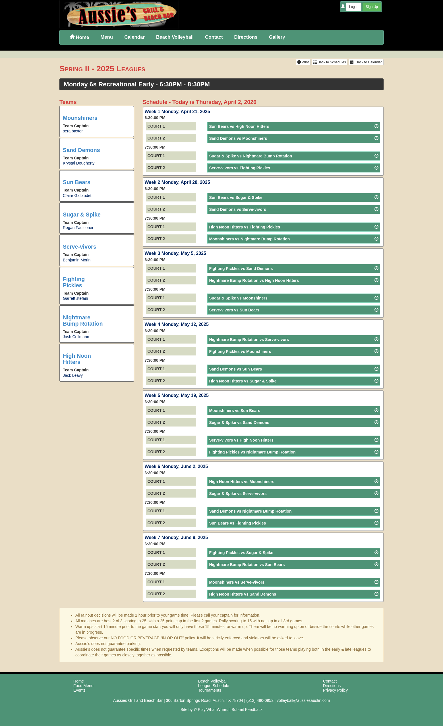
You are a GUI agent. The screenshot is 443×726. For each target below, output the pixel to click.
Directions (246, 37)
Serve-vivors (79, 247)
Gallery (277, 37)
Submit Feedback (246, 709)
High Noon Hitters (77, 359)
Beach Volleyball (175, 37)
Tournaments (209, 690)
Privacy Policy (335, 690)
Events (79, 690)
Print (303, 62)
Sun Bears (76, 182)
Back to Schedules (329, 62)
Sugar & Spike (82, 214)
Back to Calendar (366, 62)
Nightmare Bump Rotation (83, 320)
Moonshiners (80, 118)
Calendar (134, 37)
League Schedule (213, 685)
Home (79, 37)
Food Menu (83, 685)
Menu (106, 37)
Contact (214, 37)
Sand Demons (81, 150)
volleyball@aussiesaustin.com (303, 700)
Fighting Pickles (74, 282)
